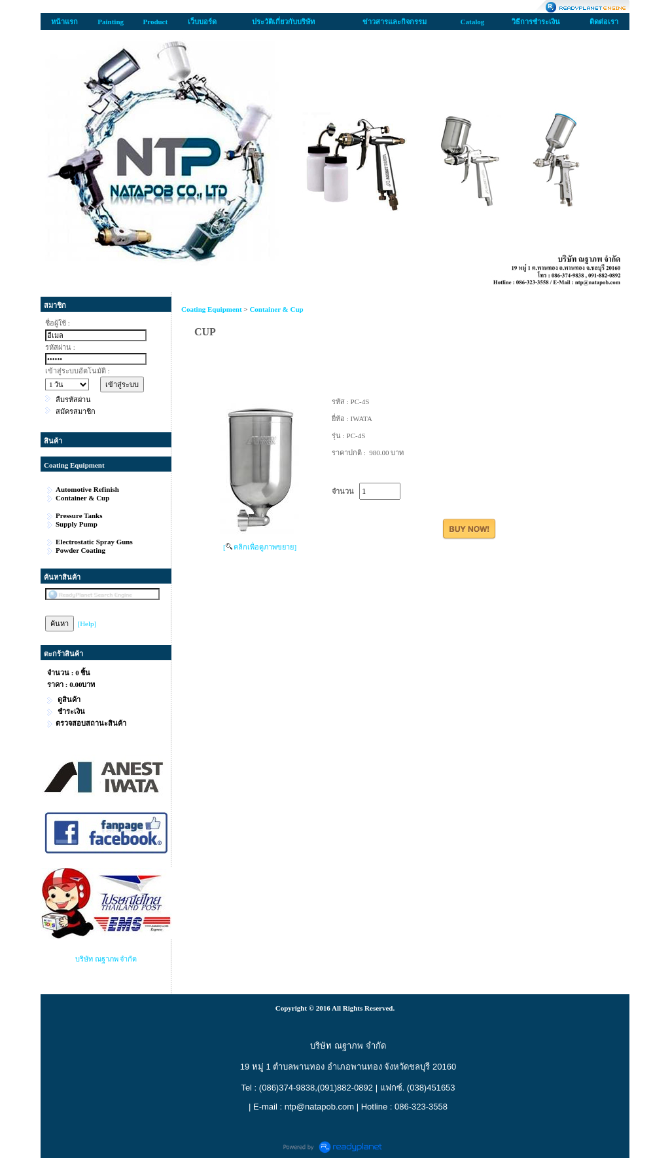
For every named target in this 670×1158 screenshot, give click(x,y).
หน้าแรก (64, 22)
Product (155, 22)
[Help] (87, 623)
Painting (110, 22)
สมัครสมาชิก (76, 411)
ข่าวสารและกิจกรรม (394, 22)
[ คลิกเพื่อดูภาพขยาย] (259, 547)
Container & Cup (276, 309)
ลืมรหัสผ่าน (73, 399)
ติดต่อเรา (604, 22)
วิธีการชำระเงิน (536, 22)
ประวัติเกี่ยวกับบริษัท (283, 22)
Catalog (473, 22)
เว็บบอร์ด (202, 22)
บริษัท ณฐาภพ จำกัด (106, 959)
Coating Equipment (211, 309)
